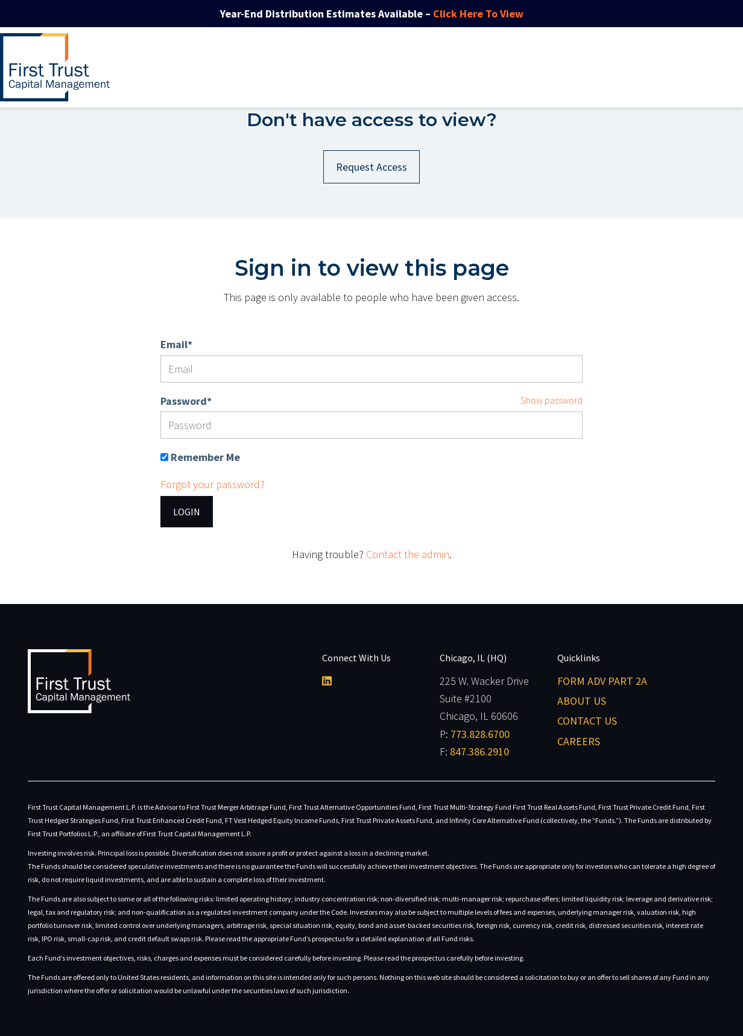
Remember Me (205, 457)
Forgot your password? (212, 484)
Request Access (371, 167)
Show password (551, 400)
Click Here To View (478, 14)
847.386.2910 (479, 751)
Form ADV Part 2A (602, 681)
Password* (186, 401)
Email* (176, 344)
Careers (578, 741)
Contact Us (587, 721)
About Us (581, 701)
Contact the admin (407, 554)
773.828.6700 (480, 734)
